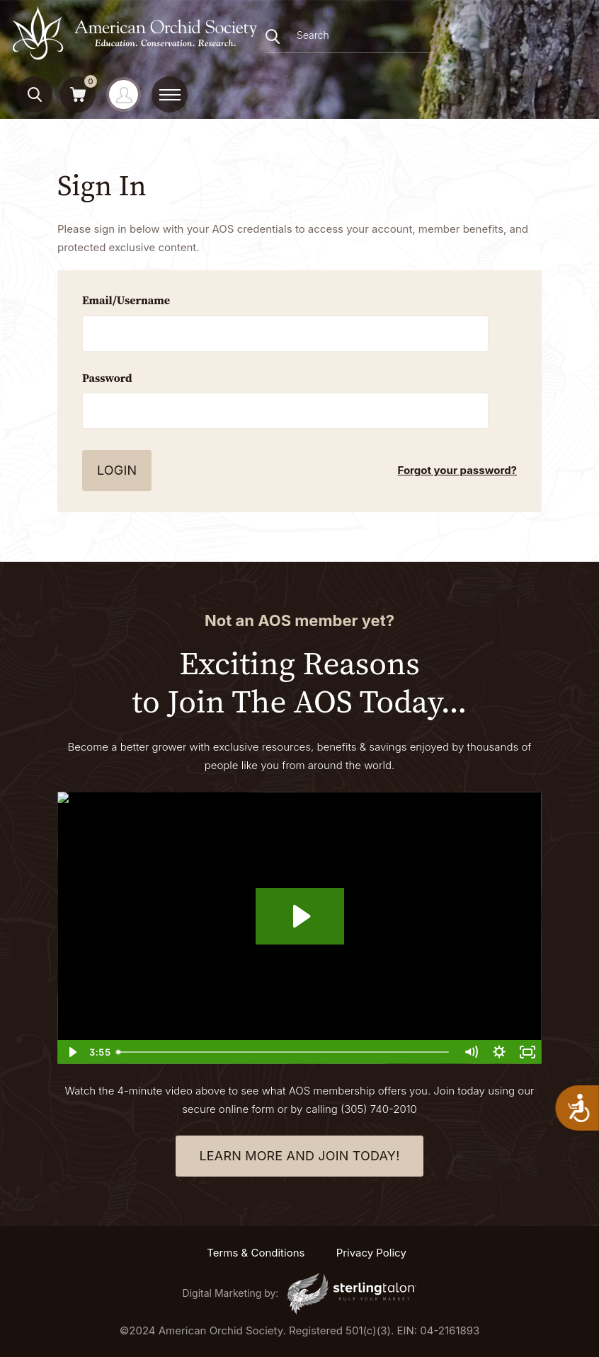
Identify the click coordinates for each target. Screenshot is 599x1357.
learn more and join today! (299, 1155)
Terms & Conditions (255, 1252)
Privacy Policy (371, 1252)
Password (107, 378)
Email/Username (126, 300)
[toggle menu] (170, 94)
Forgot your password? (457, 470)
